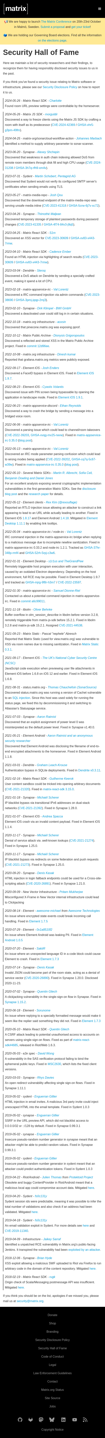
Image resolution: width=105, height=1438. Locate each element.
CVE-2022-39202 (58, 459)
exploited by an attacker (84, 1249)
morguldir (51, 114)
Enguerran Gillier (45, 1096)
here (91, 1187)
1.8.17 (26, 518)
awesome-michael (49, 910)
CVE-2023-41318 (54, 205)
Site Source (52, 1398)
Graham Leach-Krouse (52, 765)
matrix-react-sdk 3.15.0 (58, 789)
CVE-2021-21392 (30, 808)
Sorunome (43, 1010)
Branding (52, 1331)
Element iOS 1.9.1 (70, 397)
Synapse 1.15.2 (15, 1002)
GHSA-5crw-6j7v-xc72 (83, 205)
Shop (52, 1323)
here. (35, 1212)
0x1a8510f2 (44, 929)
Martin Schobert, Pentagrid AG (55, 176)
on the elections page (52, 40)
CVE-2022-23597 (69, 582)
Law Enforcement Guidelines (52, 1373)
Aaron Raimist (46, 716)
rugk (52, 1277)
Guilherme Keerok (61, 778)
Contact (52, 1381)
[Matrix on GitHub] (20, 1420)
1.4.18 (64, 518)
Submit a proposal (52, 26)
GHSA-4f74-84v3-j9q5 (58, 224)
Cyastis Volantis (53, 386)
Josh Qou (56, 195)
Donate (52, 1315)
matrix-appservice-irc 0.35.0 (45, 464)
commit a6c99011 (33, 601)
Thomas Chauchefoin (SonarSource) (72, 687)
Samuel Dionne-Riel (66, 590)
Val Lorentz (60, 289)
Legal (52, 1364)
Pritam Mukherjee (71, 891)
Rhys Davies (45, 1077)
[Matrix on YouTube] (74, 1420)
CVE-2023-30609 (56, 238)
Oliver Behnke (42, 609)
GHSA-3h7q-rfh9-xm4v (31, 167)
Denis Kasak (45, 873)
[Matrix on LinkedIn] (63, 1420)
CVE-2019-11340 (16, 1230)
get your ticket (80, 26)
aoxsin (61, 321)
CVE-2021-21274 (81, 840)
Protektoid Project (81, 1177)
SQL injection (21, 697)
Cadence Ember (60, 251)
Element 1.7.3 (49, 959)
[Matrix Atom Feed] (85, 1420)
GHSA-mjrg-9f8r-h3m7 (40, 582)
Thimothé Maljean (49, 214)
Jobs (52, 1406)
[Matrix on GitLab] (30, 1420)
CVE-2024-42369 (63, 124)
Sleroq (41, 270)
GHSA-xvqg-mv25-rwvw (47, 435)
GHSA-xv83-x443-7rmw (31, 262)
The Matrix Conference (56, 21)
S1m (52, 232)
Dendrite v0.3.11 (89, 770)
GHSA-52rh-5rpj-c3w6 (40, 553)
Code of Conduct (52, 1356)
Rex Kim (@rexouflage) (61, 502)
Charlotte (55, 100)
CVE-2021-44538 (70, 625)
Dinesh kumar (66, 354)
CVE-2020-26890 (36, 978)
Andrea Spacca (52, 816)
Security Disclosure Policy (60, 87)
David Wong (46, 1053)
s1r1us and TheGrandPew (65, 561)
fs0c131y (41, 1196)
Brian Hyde (44, 1258)
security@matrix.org (30, 1301)
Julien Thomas (52, 1177)
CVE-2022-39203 (17, 435)
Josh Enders (50, 368)
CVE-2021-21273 (17, 864)
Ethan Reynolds (70, 405)
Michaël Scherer (48, 797)
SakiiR (41, 948)
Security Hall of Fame (52, 1348)
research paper (39, 494)
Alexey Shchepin (48, 152)
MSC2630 (54, 1064)
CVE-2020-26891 (38, 883)
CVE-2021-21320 (17, 789)
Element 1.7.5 (38, 921)
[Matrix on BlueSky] (51, 1420)
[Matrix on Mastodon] (41, 1420)
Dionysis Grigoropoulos (68, 335)
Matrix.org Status (52, 1389)
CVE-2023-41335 (29, 224)
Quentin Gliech (47, 991)
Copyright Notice (52, 1429)
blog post (25, 440)
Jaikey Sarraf (52, 1239)
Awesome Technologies (84, 910)
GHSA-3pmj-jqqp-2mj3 (31, 300)
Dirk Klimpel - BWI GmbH (54, 308)
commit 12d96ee (38, 346)
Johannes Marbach (89, 138)
